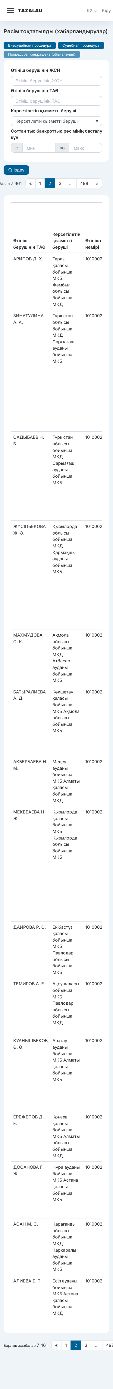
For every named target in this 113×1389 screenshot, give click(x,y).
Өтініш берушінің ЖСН (35, 70)
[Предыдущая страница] (30, 183)
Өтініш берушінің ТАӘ (34, 90)
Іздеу (16, 169)
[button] (92, 10)
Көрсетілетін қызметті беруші (43, 110)
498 (84, 183)
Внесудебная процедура (29, 45)
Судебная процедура (80, 45)
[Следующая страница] (97, 183)
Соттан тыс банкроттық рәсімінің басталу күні (56, 134)
